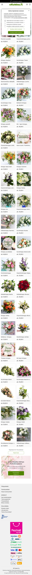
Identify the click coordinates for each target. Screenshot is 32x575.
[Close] (28, 11)
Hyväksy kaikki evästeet (16, 32)
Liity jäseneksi (4, 510)
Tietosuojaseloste (5, 499)
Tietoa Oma (6, 512)
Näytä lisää (16, 453)
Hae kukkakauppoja (6, 497)
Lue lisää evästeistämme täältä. (20, 17)
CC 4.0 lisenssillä (20, 571)
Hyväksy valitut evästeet (16, 29)
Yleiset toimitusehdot (6, 491)
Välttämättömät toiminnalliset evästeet (15, 20)
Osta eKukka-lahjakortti (16, 473)
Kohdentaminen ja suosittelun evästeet (15, 22)
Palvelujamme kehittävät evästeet (14, 24)
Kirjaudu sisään (5, 508)
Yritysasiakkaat (5, 501)
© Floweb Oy (16, 568)
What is (5, 503)
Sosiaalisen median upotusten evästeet (15, 26)
